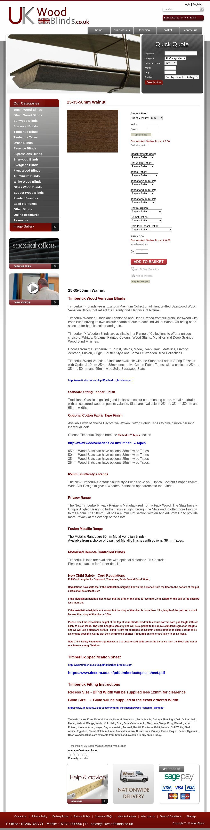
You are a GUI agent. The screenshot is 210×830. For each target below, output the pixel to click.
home (98, 30)
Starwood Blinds (26, 126)
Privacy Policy (39, 816)
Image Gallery (24, 226)
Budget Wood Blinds (29, 192)
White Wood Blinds (27, 181)
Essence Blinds (25, 148)
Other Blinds (23, 209)
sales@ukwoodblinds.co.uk (112, 824)
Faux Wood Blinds (27, 170)
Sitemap (191, 816)
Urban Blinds (23, 143)
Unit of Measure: (153, 63)
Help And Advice (127, 816)
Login (187, 4)
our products (122, 30)
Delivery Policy (60, 816)
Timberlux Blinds (26, 131)
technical (144, 30)
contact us (190, 30)
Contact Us (20, 816)
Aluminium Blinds (27, 176)
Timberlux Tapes (26, 137)
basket (167, 30)
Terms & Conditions (170, 816)
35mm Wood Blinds (28, 109)
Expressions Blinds (28, 154)
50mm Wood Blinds (28, 115)
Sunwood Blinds (26, 120)
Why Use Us (148, 816)
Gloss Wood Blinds (28, 187)
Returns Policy (82, 816)
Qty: (133, 251)
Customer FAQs (103, 816)
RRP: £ (135, 236)
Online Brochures (26, 214)
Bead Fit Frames (26, 203)
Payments (21, 220)
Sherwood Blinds (26, 159)
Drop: (147, 72)
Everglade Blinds (26, 165)
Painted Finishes (26, 198)
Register (197, 4)
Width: (148, 68)
